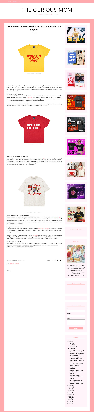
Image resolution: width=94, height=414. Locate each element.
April (71, 343)
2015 (69, 403)
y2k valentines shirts (43, 228)
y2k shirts (35, 235)
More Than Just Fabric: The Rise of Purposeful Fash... (77, 351)
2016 (69, 401)
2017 (69, 399)
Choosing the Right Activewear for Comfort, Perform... (76, 377)
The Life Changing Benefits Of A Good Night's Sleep (77, 357)
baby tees (29, 97)
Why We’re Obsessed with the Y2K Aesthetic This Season (76, 372)
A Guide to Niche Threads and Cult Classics (76, 364)
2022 (69, 390)
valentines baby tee (56, 217)
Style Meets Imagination (76, 380)
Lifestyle (17, 263)
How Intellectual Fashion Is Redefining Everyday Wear (77, 382)
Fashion (12, 263)
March (71, 345)
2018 (69, 398)
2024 (69, 387)
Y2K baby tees (43, 158)
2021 (69, 392)
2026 (69, 341)
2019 (69, 396)
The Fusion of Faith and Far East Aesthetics (77, 354)
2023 (69, 389)
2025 (69, 385)
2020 (69, 394)
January (72, 348)
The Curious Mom (47, 9)
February (72, 346)
